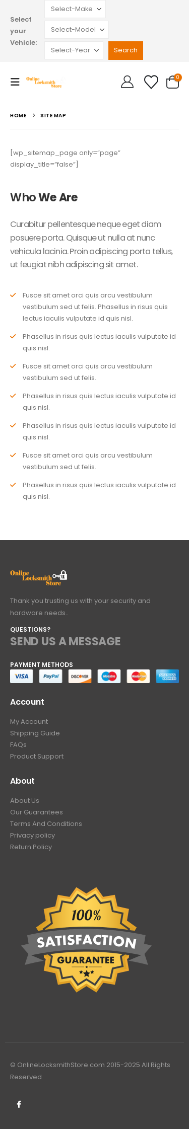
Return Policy (31, 847)
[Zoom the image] (39, 575)
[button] (18, 82)
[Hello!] (127, 82)
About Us (24, 800)
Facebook (18, 1104)
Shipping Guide (35, 733)
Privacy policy (32, 835)
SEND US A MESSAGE (65, 641)
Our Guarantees (36, 812)
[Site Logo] (46, 82)
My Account (29, 721)
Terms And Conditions (46, 824)
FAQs (18, 744)
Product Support (37, 756)
